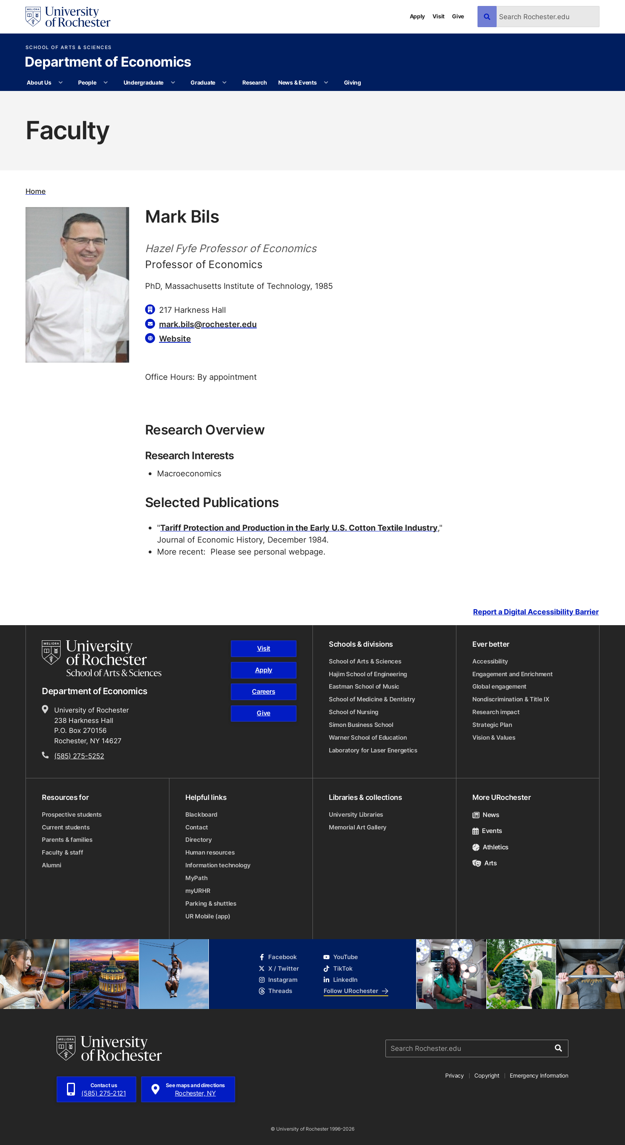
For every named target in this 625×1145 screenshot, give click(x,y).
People (87, 82)
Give (458, 16)
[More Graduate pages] (224, 82)
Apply (417, 16)
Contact (196, 827)
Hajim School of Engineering (368, 674)
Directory (198, 839)
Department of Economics (108, 62)
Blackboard (201, 814)
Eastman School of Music (364, 686)
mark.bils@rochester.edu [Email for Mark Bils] (208, 324)
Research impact (496, 712)
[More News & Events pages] (326, 82)
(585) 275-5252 (79, 755)
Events (487, 830)
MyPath (196, 878)
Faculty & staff (62, 852)
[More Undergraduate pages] (173, 82)
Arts (484, 863)
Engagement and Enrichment (512, 674)
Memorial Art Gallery (358, 827)
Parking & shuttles (210, 903)
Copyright (486, 1075)
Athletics (490, 847)
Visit (438, 16)
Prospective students (72, 814)
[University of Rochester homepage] (68, 17)
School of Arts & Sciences (69, 47)
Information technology (217, 865)
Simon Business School (361, 725)
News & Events (297, 82)
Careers (263, 691)
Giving (352, 82)
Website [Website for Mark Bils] (175, 338)
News (485, 814)
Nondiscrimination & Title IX (510, 699)
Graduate (203, 82)
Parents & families (67, 839)
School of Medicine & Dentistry (372, 699)
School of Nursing (353, 712)
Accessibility (490, 661)
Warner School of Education (368, 737)
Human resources (210, 852)
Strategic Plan (492, 725)
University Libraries (356, 814)
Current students (65, 827)
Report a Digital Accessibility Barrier (536, 612)
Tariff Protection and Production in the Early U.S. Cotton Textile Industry (299, 527)
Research (254, 82)
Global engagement (499, 686)
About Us (39, 82)
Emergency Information (539, 1075)
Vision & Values (493, 737)
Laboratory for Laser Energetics (373, 750)
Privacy (454, 1075)
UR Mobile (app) (207, 916)
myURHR (197, 890)
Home (36, 191)
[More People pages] (105, 82)
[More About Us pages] (60, 82)
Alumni (51, 865)
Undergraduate (143, 82)
